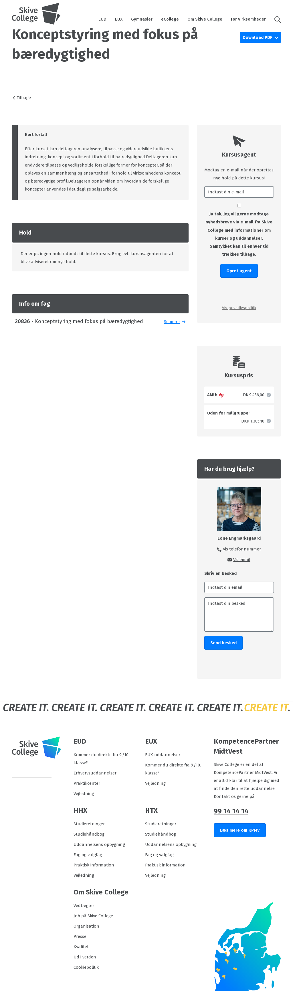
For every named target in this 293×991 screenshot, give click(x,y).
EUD (102, 19)
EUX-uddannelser (162, 754)
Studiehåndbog (89, 834)
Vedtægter (84, 905)
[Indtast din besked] (239, 614)
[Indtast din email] (239, 587)
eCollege (170, 19)
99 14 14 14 (231, 811)
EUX (118, 19)
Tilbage (24, 97)
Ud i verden (85, 957)
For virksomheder (248, 19)
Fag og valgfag (88, 854)
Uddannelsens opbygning (99, 844)
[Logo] (36, 14)
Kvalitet (81, 946)
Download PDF (258, 37)
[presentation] (239, 291)
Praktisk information (94, 865)
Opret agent (239, 270)
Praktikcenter (87, 783)
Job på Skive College (93, 915)
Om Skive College (204, 19)
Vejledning (84, 793)
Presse (80, 936)
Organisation (86, 926)
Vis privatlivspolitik (239, 307)
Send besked (223, 642)
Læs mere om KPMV (240, 830)
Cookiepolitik (86, 967)
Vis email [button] (241, 559)
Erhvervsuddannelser (95, 773)
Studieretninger (89, 823)
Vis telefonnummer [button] (242, 549)
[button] (275, 19)
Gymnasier (142, 19)
